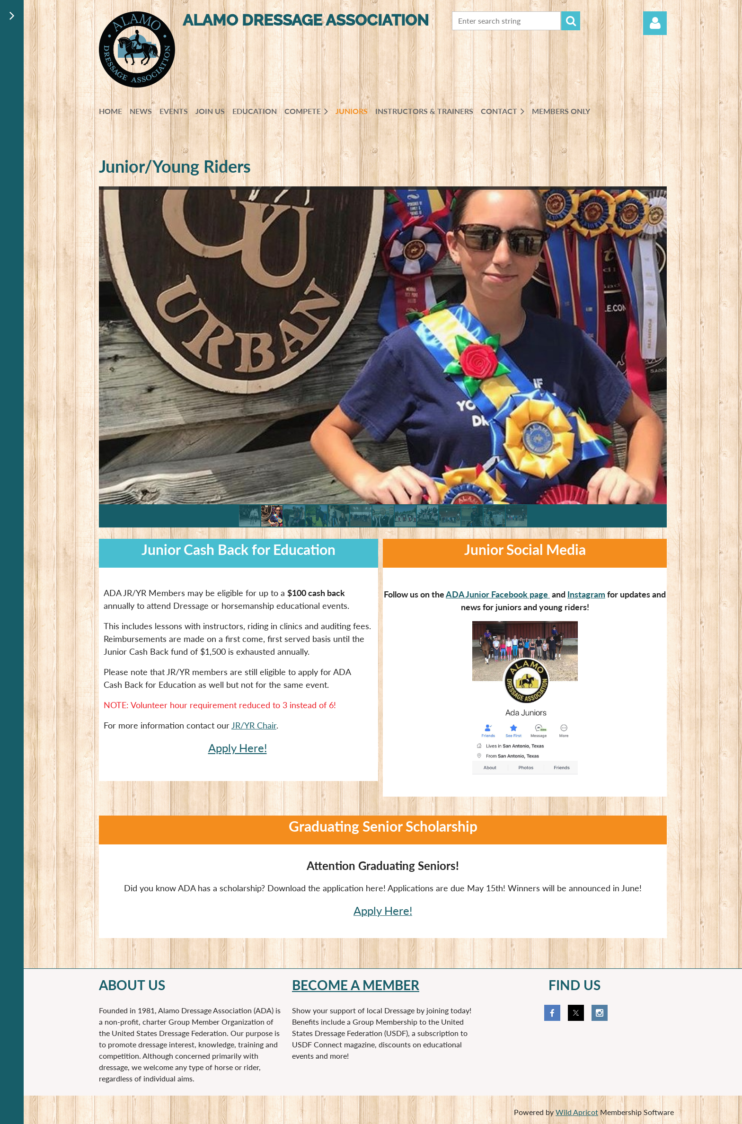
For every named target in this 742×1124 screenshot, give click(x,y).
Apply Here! (237, 748)
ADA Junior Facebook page (498, 594)
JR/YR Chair (253, 725)
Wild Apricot (577, 1111)
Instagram (586, 594)
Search (570, 20)
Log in (655, 23)
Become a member (355, 985)
